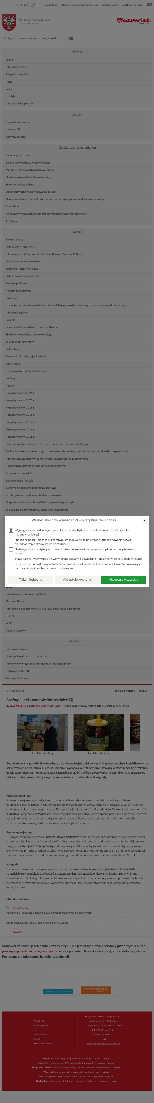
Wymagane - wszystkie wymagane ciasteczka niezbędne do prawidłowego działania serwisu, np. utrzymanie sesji (69, 532)
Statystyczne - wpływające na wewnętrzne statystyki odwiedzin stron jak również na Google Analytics (76, 559)
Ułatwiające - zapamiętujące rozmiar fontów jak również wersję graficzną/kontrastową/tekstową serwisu (72, 551)
